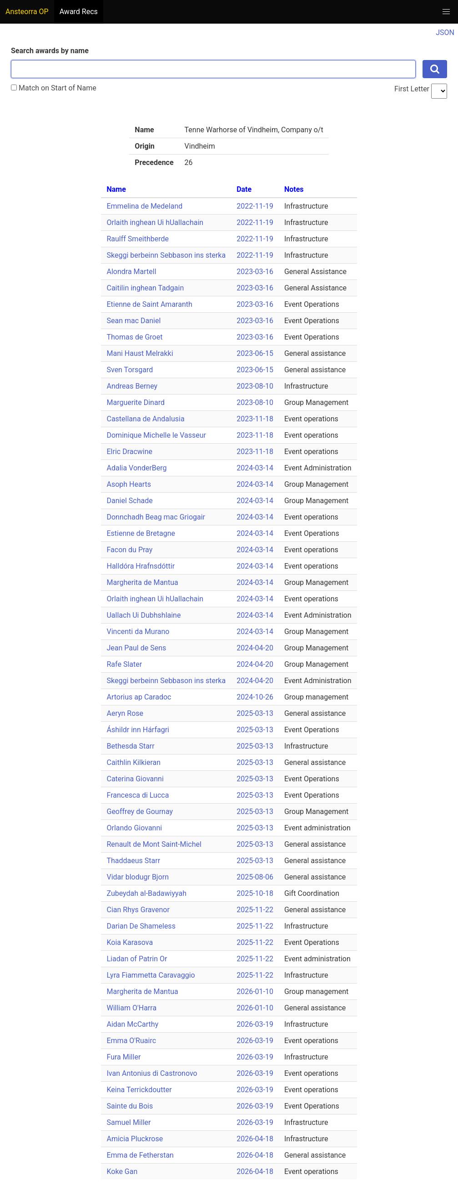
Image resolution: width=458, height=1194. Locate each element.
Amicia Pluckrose (134, 1138)
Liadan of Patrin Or (136, 958)
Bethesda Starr (130, 746)
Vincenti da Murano (137, 631)
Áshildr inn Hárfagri (137, 729)
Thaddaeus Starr (133, 860)
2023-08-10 (255, 386)
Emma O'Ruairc (131, 1040)
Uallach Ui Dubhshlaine (143, 615)
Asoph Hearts (128, 484)
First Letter (411, 89)
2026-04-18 (255, 1138)
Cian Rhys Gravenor (137, 909)
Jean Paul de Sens (136, 648)
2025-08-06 (255, 877)
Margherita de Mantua (142, 582)
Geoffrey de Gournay (139, 811)
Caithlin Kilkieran (133, 762)
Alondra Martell (131, 271)
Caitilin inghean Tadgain (145, 288)
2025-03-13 (255, 713)
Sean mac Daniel (133, 320)
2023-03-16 (255, 271)
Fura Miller (123, 1057)
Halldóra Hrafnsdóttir (140, 566)
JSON (445, 32)
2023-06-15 (255, 353)
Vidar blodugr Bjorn (137, 877)
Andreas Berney (131, 386)
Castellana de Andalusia (145, 419)
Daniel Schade (129, 500)
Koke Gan (121, 1171)
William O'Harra (131, 1008)
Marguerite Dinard (135, 402)
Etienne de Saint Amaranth (149, 304)
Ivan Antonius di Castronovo (151, 1073)
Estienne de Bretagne (140, 533)
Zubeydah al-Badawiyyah (146, 893)
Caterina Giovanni (134, 778)
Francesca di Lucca (137, 795)
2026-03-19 (255, 1024)
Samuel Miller (128, 1122)
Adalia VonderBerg (136, 468)
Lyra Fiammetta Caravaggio (150, 975)
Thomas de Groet (134, 337)
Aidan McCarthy (132, 1024)
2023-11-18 (255, 419)
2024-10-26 (255, 697)
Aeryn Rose (124, 713)
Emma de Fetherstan (139, 1155)
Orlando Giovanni (134, 828)
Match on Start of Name (53, 88)
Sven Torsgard (129, 369)
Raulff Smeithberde (137, 239)
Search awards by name (50, 50)
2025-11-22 (255, 909)
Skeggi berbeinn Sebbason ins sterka (166, 255)
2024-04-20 (255, 648)
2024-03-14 (255, 468)
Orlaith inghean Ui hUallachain (154, 222)
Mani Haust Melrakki (139, 353)
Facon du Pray (129, 549)
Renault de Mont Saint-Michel (153, 844)
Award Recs (79, 11)
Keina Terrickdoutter (138, 1089)
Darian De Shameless (140, 926)
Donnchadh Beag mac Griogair (155, 517)
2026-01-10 (255, 991)
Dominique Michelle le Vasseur (156, 435)
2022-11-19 (255, 206)
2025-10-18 (255, 893)
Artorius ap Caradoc (138, 697)
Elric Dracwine (129, 451)
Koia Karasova (129, 942)
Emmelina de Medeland (144, 206)
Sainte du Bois (129, 1106)
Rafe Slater (124, 664)
